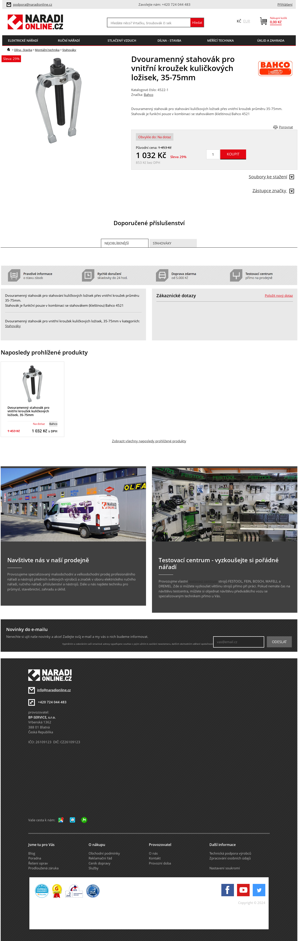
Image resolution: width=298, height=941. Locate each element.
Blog (31, 853)
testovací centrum (203, 581)
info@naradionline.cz (54, 690)
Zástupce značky (273, 191)
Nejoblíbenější (116, 243)
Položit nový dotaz (279, 295)
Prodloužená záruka (43, 868)
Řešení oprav (38, 863)
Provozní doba (160, 863)
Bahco (148, 94)
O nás (153, 853)
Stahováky (69, 50)
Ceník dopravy (99, 863)
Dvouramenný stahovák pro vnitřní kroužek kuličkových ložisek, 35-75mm (28, 411)
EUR (246, 21)
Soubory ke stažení (271, 177)
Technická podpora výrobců (230, 853)
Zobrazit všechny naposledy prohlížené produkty (149, 441)
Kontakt (155, 858)
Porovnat (286, 127)
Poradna (34, 858)
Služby (94, 868)
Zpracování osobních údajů (230, 858)
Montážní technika (47, 50)
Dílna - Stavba (23, 50)
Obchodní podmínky (104, 853)
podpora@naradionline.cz (32, 4)
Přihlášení (284, 4)
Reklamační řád (100, 858)
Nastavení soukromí (224, 868)
